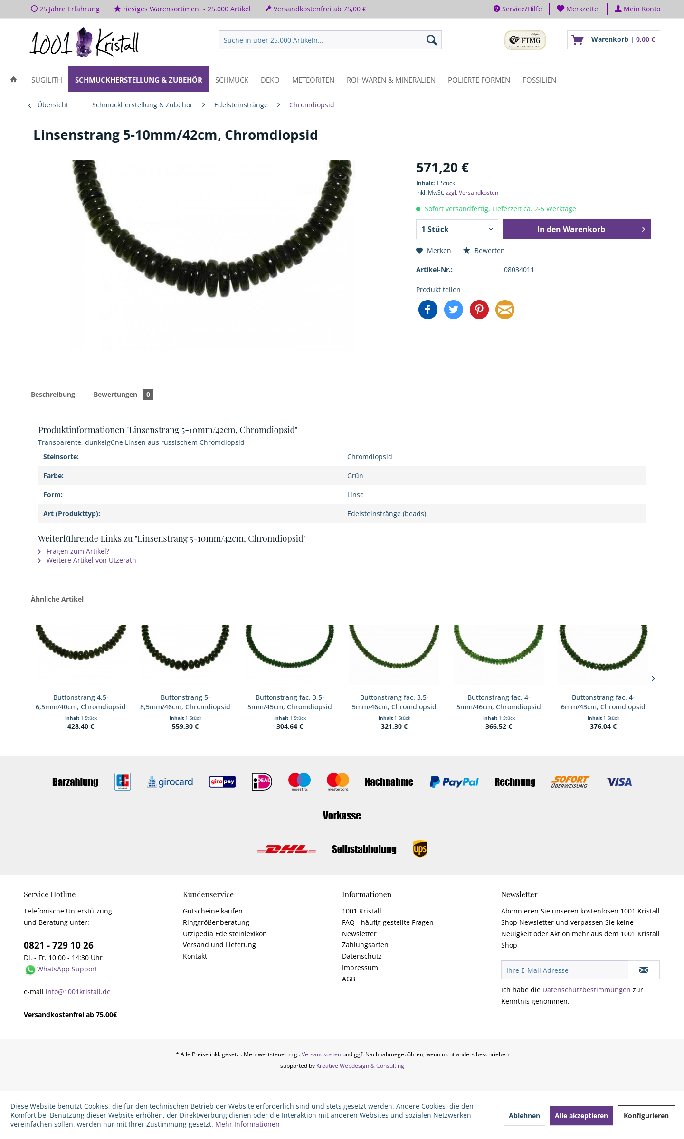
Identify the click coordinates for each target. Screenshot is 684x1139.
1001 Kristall (361, 910)
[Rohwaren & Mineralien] (391, 79)
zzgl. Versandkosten (472, 192)
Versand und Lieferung (219, 944)
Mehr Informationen (247, 1124)
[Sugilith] (46, 79)
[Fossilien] (539, 79)
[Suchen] (432, 39)
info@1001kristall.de (78, 991)
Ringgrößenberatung (216, 922)
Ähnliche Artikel (57, 598)
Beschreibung (53, 394)
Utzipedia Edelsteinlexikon (225, 933)
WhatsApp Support (67, 968)
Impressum (360, 967)
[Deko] (270, 79)
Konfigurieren (646, 1115)
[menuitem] (579, 9)
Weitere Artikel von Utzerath (87, 560)
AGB (348, 978)
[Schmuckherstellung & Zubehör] (138, 79)
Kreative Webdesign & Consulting (360, 1066)
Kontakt (195, 955)
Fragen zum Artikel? (73, 550)
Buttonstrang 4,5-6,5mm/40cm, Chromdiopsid (81, 702)
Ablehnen (524, 1115)
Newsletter (359, 933)
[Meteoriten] (313, 79)
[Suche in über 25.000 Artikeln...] (330, 39)
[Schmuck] (232, 79)
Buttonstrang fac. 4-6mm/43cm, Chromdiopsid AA (603, 702)
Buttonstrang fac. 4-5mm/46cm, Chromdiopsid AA (498, 702)
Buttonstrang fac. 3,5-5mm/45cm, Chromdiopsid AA (289, 702)
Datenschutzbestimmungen (586, 989)
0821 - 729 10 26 (59, 945)
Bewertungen (123, 394)
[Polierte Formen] (479, 79)
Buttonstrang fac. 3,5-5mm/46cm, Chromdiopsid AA (394, 702)
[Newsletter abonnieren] (644, 969)
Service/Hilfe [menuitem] (518, 8)
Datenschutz (362, 955)
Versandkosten (321, 1054)
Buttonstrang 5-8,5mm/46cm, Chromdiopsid (185, 702)
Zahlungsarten (365, 944)
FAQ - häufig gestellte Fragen (388, 922)
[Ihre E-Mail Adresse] (564, 969)
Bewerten (484, 250)
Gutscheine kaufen (213, 910)
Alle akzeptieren (581, 1115)
